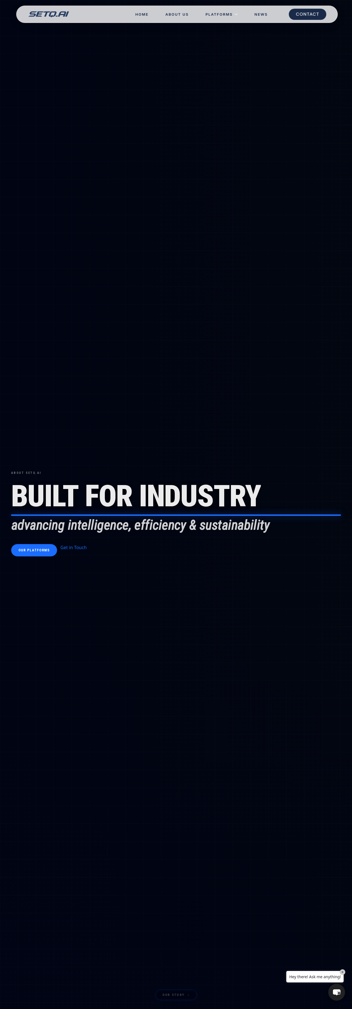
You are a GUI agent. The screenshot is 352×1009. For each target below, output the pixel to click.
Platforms (219, 14)
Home (142, 14)
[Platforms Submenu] (239, 14)
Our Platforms (34, 550)
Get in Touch (73, 547)
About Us (176, 14)
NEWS (261, 14)
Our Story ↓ (176, 996)
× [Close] (342, 972)
